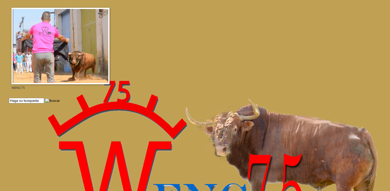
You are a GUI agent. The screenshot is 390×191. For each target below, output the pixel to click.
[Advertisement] (163, 147)
